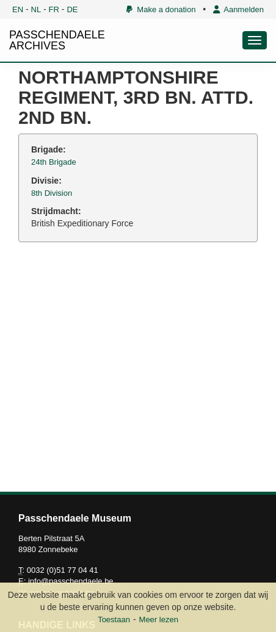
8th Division (51, 193)
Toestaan (114, 619)
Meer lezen (158, 619)
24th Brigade (53, 162)
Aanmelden (238, 9)
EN (17, 9)
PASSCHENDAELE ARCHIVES (57, 40)
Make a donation (160, 9)
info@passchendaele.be (71, 581)
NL (36, 9)
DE (72, 9)
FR (54, 9)
